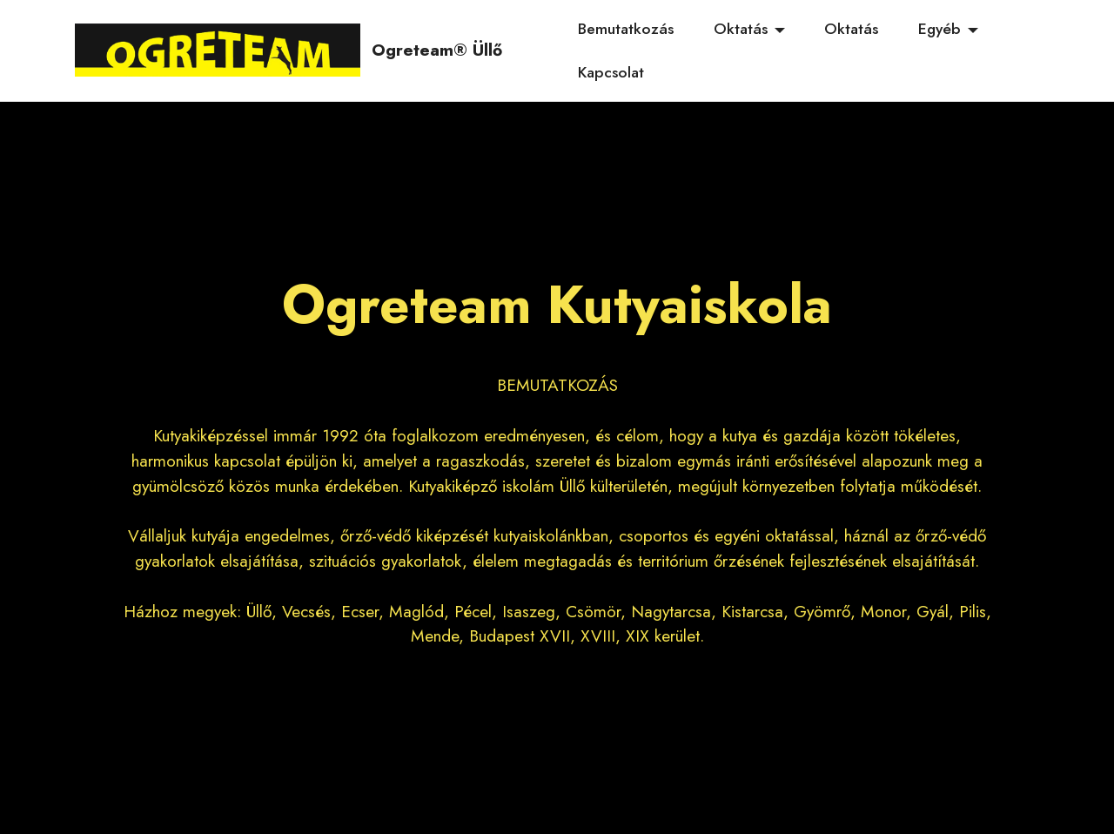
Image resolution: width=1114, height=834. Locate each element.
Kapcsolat (611, 72)
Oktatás (741, 28)
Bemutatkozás (626, 28)
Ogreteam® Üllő (437, 50)
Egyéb (939, 28)
